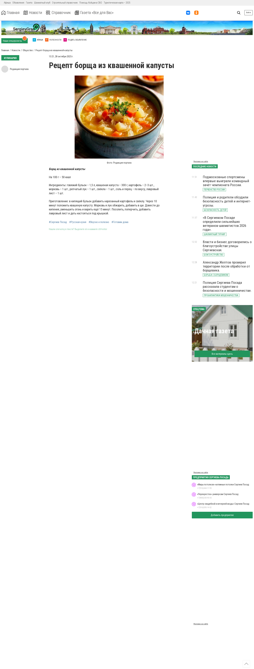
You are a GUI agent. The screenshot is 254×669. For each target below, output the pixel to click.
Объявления (18, 2)
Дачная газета (214, 331)
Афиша (7, 2)
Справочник (58, 12)
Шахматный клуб (42, 2)
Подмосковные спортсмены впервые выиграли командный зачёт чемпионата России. (226, 181)
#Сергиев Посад (58, 222)
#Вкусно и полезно (99, 222)
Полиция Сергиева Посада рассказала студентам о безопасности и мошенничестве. (227, 287)
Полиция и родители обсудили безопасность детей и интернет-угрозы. (227, 201)
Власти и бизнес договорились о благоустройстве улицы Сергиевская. (227, 246)
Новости (33, 12)
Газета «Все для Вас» (94, 12)
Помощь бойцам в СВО (90, 2)
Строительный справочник (65, 2)
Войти (248, 12)
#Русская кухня (77, 222)
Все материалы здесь (222, 354)
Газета (29, 2)
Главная (10, 12)
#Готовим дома (120, 222)
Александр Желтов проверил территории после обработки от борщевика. (226, 266)
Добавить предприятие (222, 515)
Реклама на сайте (200, 161)
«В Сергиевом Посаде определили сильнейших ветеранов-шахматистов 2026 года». (224, 224)
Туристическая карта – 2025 (117, 2)
